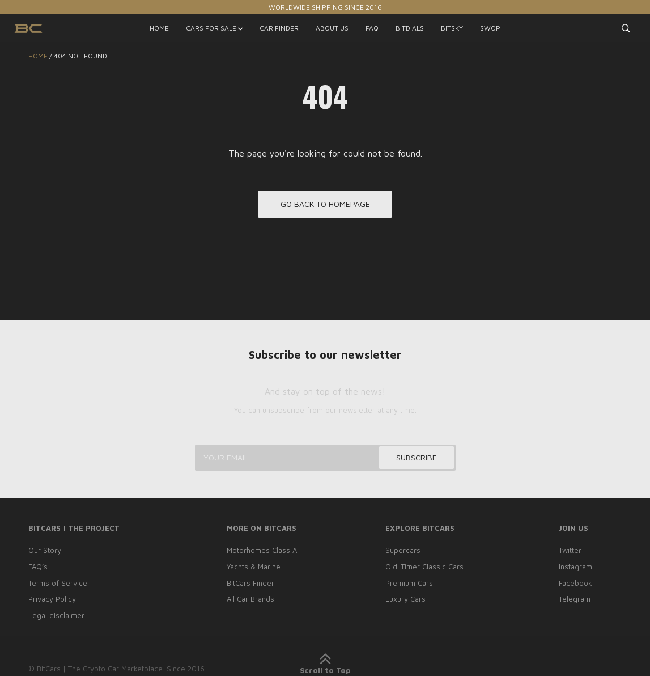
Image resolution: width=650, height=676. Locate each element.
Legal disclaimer (56, 615)
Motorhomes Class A (262, 550)
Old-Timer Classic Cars (424, 566)
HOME (159, 28)
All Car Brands (250, 598)
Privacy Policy (52, 598)
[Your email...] (325, 458)
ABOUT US (332, 28)
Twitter (570, 550)
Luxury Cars (405, 598)
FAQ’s (38, 566)
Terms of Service (57, 583)
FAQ (372, 28)
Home (38, 56)
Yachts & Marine (254, 566)
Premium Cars (409, 583)
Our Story (44, 550)
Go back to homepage (325, 204)
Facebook (575, 583)
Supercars (402, 550)
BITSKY (452, 28)
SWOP (490, 28)
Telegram (574, 598)
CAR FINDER (279, 28)
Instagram (575, 566)
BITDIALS (410, 28)
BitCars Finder (250, 583)
